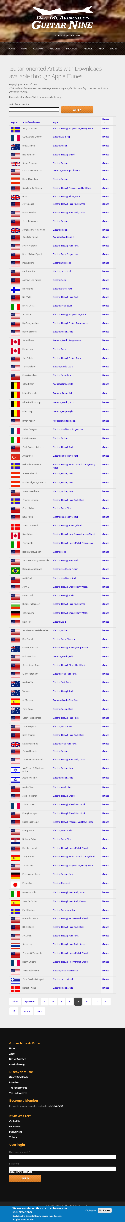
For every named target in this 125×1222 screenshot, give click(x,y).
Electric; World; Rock (63, 787)
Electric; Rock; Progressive (65, 254)
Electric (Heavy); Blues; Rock (66, 196)
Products (72, 48)
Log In (113, 48)
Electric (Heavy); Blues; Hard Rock (69, 665)
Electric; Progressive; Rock (65, 456)
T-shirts (13, 1137)
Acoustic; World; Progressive (67, 340)
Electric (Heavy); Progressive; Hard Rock (72, 188)
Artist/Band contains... (20, 104)
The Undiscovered (18, 1093)
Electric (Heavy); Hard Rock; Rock (68, 500)
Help (101, 48)
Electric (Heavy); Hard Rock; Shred (69, 204)
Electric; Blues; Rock (62, 288)
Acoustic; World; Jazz (63, 237)
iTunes (105, 128)
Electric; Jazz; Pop (62, 136)
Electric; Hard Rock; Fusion (65, 569)
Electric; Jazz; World (63, 979)
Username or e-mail (19, 1152)
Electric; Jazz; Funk (62, 271)
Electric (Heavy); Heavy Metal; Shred (70, 848)
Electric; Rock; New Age (64, 910)
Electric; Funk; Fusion (63, 830)
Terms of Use (79, 1212)
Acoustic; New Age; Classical (67, 170)
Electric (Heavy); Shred (64, 154)
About (12, 1054)
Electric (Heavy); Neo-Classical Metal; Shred (74, 534)
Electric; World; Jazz (63, 366)
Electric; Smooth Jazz (63, 375)
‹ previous (30, 1001)
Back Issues (15, 1126)
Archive (88, 48)
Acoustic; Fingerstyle (63, 384)
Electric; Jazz (59, 622)
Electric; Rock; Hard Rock (64, 674)
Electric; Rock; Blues (62, 305)
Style (55, 122)
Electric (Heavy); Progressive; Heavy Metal (73, 128)
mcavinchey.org (16, 1064)
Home (11, 48)
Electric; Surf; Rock (62, 263)
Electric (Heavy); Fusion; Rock (67, 358)
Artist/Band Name (31, 122)
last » (39, 1011)
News (24, 48)
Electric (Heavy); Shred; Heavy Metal (70, 587)
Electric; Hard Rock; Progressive (68, 429)
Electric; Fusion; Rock (63, 709)
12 (106, 1001)
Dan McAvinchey (17, 1059)
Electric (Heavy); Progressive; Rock (69, 314)
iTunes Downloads (18, 1077)
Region (14, 122)
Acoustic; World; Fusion (64, 421)
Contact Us (14, 1121)
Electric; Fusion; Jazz (63, 331)
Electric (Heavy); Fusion (64, 595)
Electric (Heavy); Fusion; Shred (67, 525)
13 (14, 1011)
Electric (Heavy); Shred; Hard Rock (69, 804)
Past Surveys (15, 1132)
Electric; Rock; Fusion (63, 726)
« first (15, 1001)
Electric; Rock (59, 280)
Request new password (20, 1172)
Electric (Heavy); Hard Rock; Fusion (69, 901)
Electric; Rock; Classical (64, 639)
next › (27, 1011)
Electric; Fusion (60, 145)
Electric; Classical (61, 883)
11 (96, 1001)
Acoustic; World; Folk (63, 656)
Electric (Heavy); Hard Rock (66, 245)
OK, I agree (90, 1220)
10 (87, 1001)
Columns (38, 48)
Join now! (58, 1106)
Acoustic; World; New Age (65, 700)
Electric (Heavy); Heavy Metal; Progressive (73, 543)
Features (55, 48)
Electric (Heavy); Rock (63, 447)
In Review (14, 1082)
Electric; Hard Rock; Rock (64, 578)
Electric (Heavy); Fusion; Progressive (70, 323)
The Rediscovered (18, 1088)
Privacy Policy (100, 1212)
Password (14, 1163)
